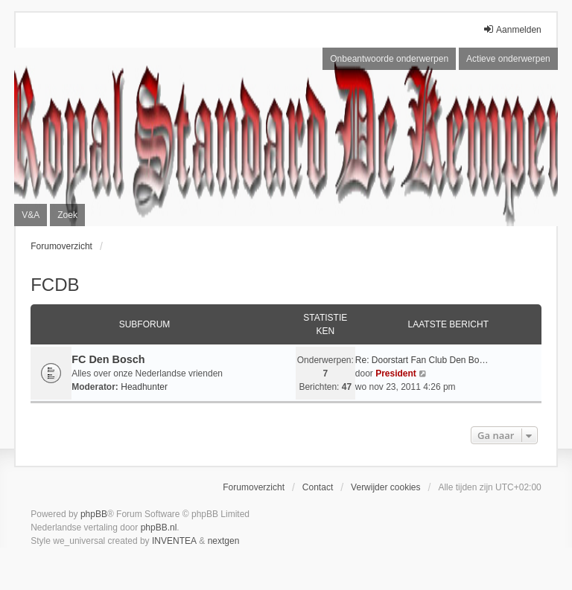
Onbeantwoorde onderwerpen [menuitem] (389, 59)
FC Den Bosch (108, 359)
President (395, 373)
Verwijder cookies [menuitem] (385, 487)
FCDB (55, 285)
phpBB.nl (159, 527)
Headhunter (144, 387)
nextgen (224, 541)
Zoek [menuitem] (67, 215)
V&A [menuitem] (30, 215)
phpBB (93, 514)
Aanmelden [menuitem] (512, 29)
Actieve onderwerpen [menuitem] (508, 59)
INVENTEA (174, 541)
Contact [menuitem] (317, 487)
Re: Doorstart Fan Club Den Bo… (422, 360)
